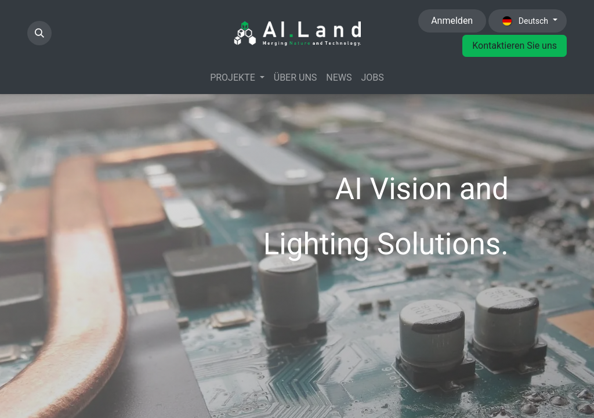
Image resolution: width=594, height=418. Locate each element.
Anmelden (452, 20)
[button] (39, 33)
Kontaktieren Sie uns (514, 45)
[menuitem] (237, 77)
